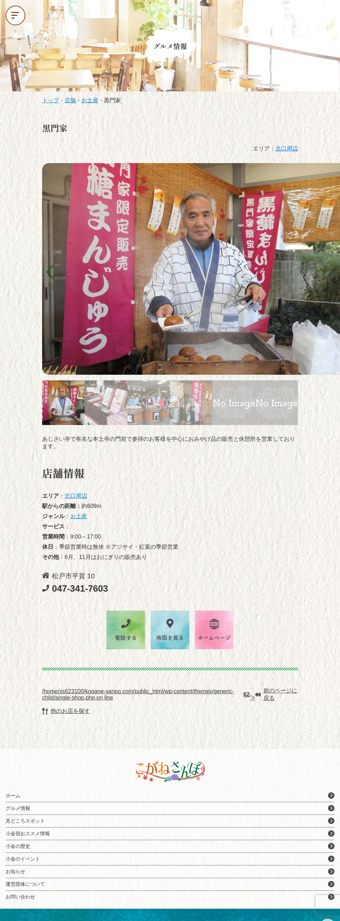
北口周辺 (286, 149)
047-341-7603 (75, 588)
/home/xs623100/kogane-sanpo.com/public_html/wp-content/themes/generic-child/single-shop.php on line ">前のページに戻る (169, 694)
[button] (50, 272)
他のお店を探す (66, 711)
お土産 (78, 516)
